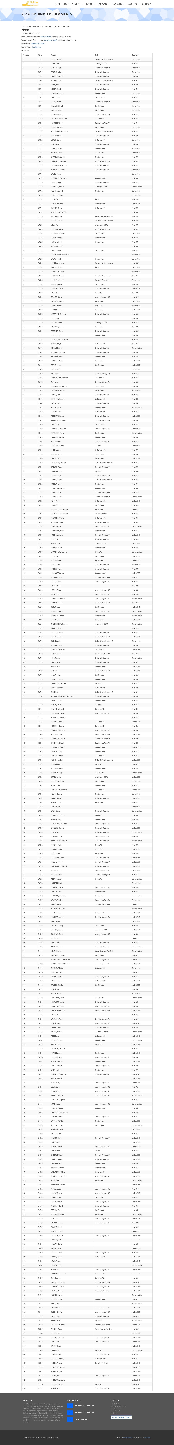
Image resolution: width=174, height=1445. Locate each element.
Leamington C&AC (50, 40)
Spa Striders (36, 47)
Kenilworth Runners (38, 44)
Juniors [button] (90, 4)
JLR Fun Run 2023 (81, 1419)
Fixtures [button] (104, 4)
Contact (146, 4)
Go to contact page (121, 1417)
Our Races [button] (118, 4)
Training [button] (77, 4)
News (66, 4)
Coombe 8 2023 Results (84, 1412)
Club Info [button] (133, 4)
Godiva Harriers (45, 37)
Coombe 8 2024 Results (84, 1405)
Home (57, 4)
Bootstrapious (127, 1437)
